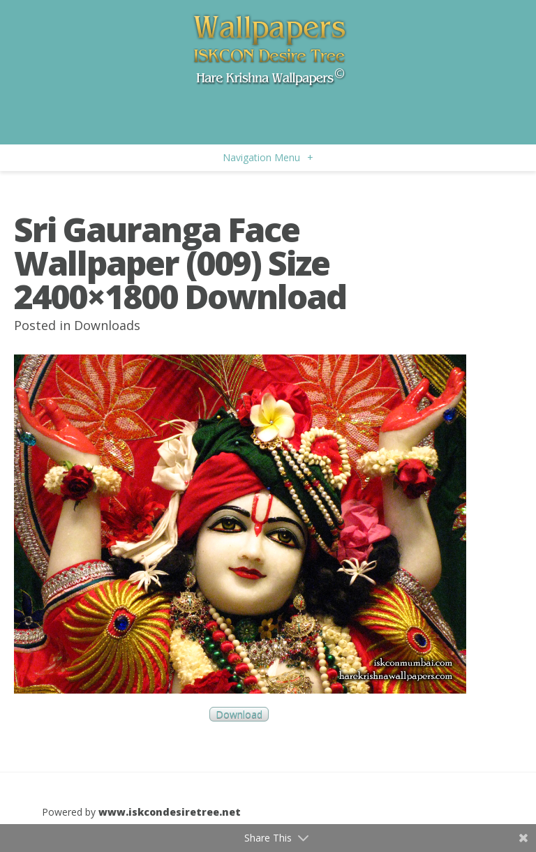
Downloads (107, 325)
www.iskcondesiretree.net (169, 812)
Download (239, 714)
